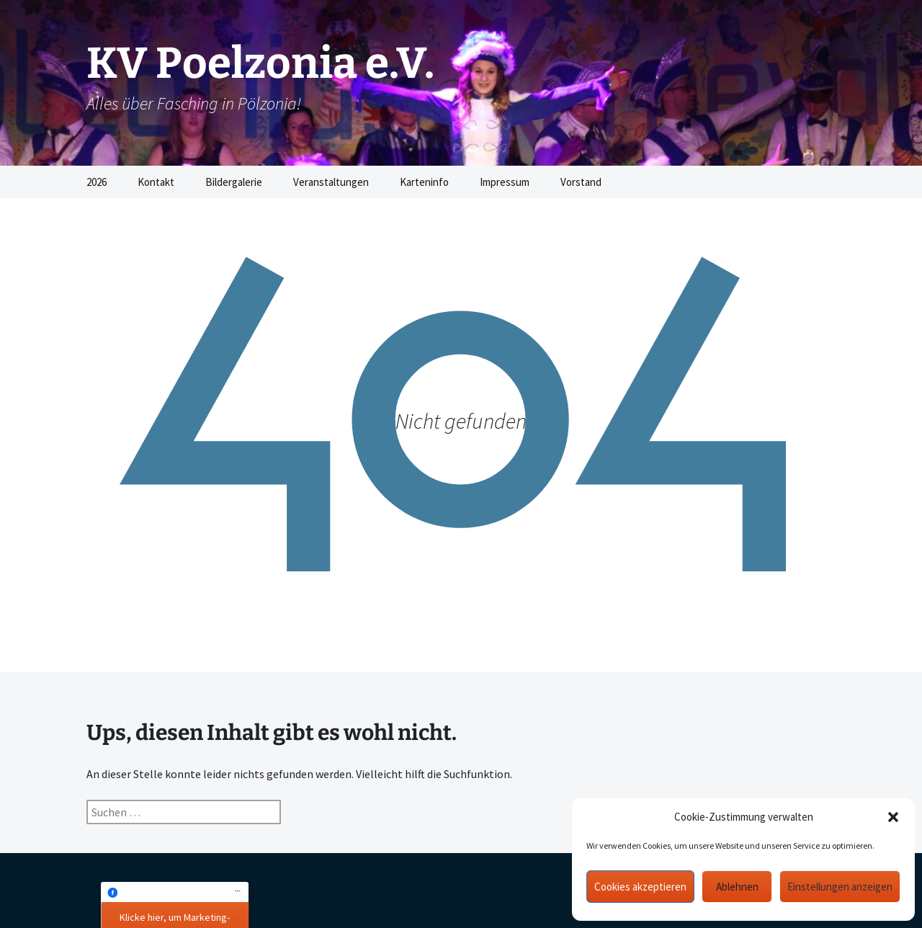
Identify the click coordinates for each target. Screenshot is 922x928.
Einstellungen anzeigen (839, 886)
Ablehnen (737, 886)
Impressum (504, 182)
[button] (893, 817)
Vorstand (580, 182)
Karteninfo (424, 182)
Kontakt (156, 182)
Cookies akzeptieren (640, 886)
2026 (96, 182)
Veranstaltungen (331, 182)
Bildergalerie (233, 182)
